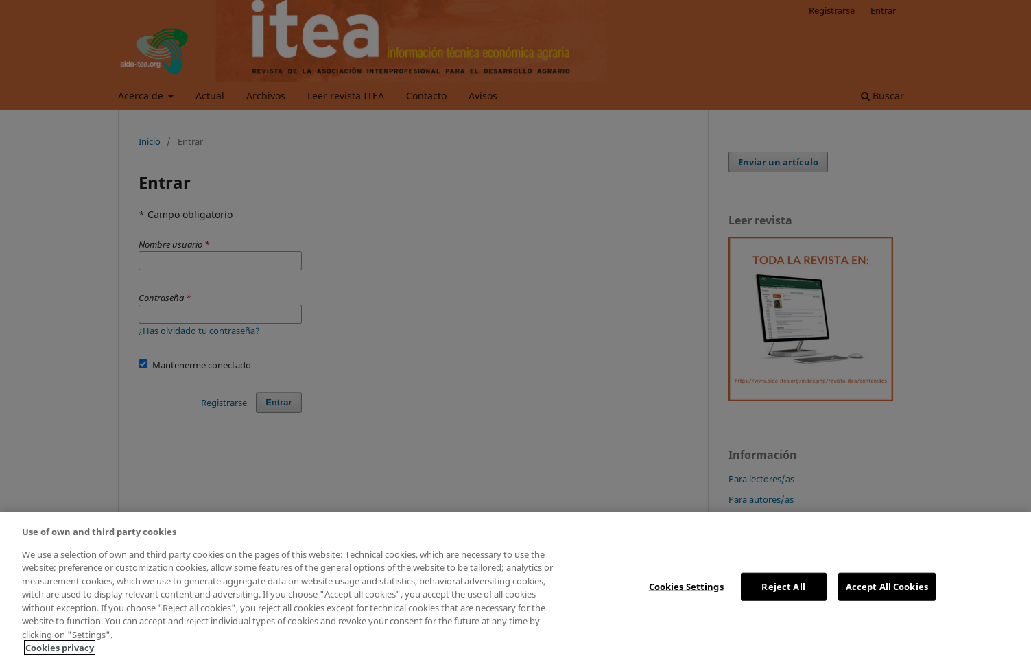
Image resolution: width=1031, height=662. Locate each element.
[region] (515, 587)
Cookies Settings (686, 586)
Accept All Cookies (887, 586)
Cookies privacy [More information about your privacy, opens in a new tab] (59, 647)
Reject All (783, 586)
